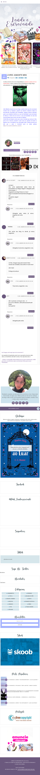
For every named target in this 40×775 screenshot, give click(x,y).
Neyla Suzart (11, 180)
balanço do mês (29, 596)
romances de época (29, 601)
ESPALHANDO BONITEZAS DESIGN (26, 769)
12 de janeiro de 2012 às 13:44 (26, 296)
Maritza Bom (11, 258)
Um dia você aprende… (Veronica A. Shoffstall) (22, 697)
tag (11, 607)
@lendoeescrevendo (8, 559)
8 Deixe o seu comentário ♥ (12, 150)
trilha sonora (29, 607)
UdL (26, 77)
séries (29, 604)
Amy (8, 296)
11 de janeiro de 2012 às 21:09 (26, 180)
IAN (16, 77)
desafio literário (11, 598)
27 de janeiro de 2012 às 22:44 (24, 281)
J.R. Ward (21, 77)
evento (29, 598)
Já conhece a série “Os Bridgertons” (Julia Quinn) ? (23, 679)
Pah (12, 208)
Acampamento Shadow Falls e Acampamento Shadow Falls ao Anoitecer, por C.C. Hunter (23, 691)
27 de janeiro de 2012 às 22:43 (24, 208)
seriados (11, 604)
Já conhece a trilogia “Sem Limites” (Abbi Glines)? (22, 685)
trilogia (11, 609)
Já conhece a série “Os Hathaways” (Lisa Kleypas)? (22, 702)
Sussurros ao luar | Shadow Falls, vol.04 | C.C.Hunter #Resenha (20, 448)
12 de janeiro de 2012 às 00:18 (26, 227)
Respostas (9, 204)
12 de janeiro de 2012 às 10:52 (26, 258)
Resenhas (29, 593)
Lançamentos (11, 593)
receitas (11, 601)
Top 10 (10, 596)
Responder (31, 204)
